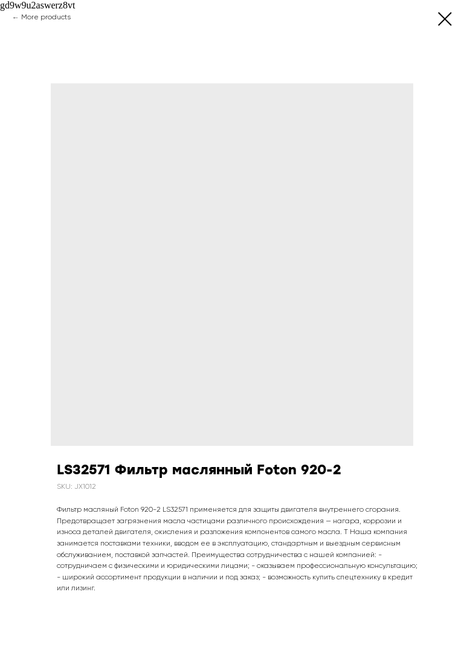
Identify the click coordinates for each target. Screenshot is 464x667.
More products (46, 17)
